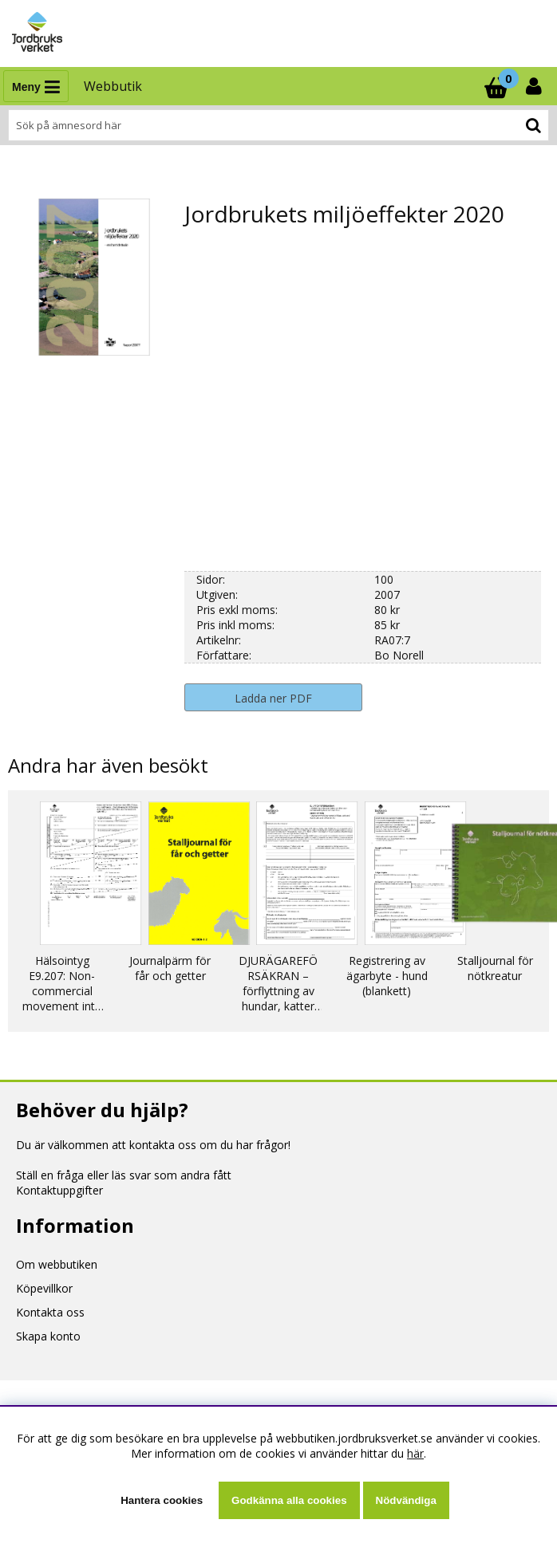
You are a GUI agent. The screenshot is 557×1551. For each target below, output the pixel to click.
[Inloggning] (535, 86)
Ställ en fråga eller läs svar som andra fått (123, 1175)
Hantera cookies (161, 1500)
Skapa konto (48, 1336)
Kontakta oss (50, 1312)
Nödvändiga (406, 1500)
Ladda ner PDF (273, 698)
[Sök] (278, 125)
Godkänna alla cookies (288, 1500)
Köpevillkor (44, 1288)
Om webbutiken (56, 1264)
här (415, 1453)
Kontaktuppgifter (59, 1190)
